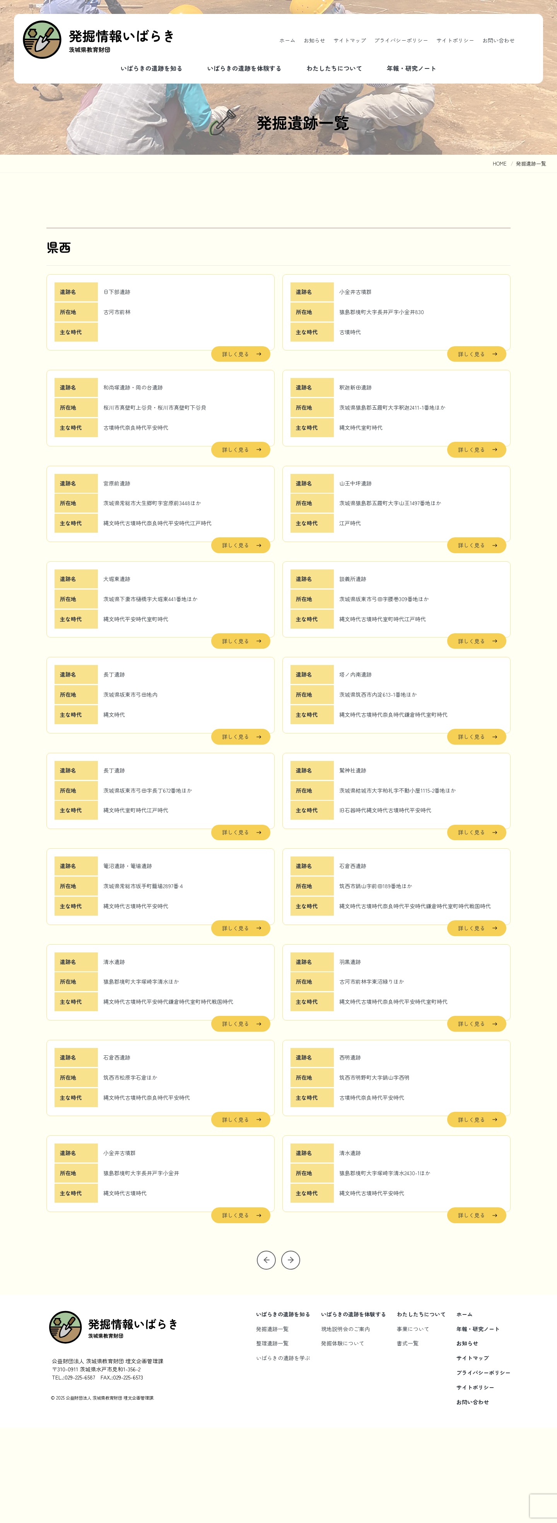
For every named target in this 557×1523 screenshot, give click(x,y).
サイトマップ (349, 40)
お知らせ (314, 40)
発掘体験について (342, 1438)
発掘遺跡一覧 (272, 1423)
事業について (413, 1423)
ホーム (287, 40)
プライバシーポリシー (401, 40)
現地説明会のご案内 (345, 1423)
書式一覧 (408, 1438)
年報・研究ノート (411, 68)
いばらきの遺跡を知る (152, 68)
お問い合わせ (498, 40)
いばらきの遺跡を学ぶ (283, 1453)
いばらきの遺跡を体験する (244, 68)
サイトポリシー (455, 40)
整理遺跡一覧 (272, 1438)
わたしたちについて (334, 68)
